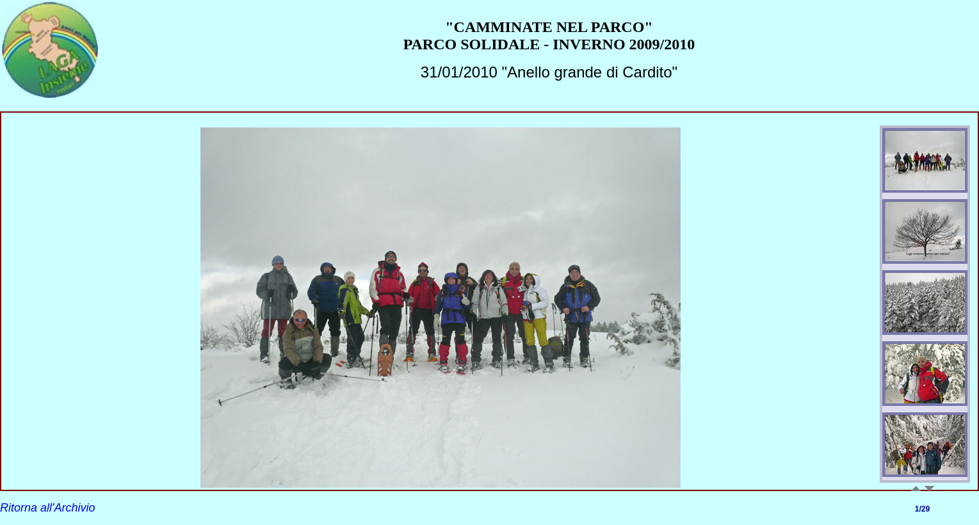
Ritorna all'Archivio (47, 507)
